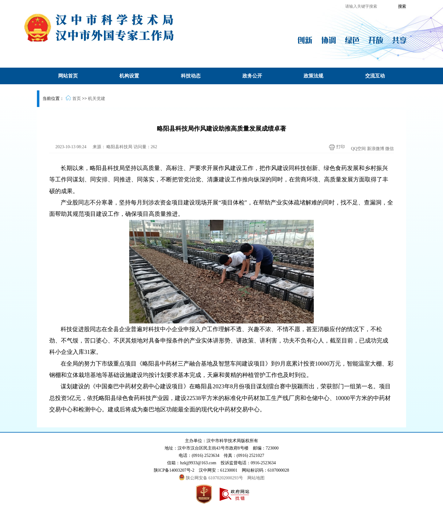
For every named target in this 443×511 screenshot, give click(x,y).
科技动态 (191, 75)
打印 (335, 147)
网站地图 (256, 478)
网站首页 (68, 75)
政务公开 (252, 75)
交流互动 (375, 75)
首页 (76, 98)
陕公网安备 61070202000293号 (211, 478)
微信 (389, 148)
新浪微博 (375, 148)
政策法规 (313, 75)
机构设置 (129, 75)
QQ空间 (358, 148)
